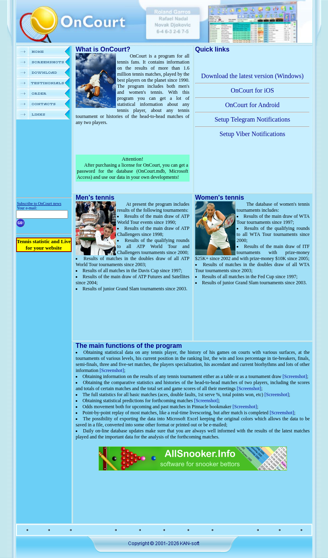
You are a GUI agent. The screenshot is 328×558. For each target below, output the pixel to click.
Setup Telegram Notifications (252, 119)
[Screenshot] (112, 370)
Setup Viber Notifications (252, 133)
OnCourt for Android (252, 104)
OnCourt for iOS (252, 90)
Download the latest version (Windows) (252, 75)
